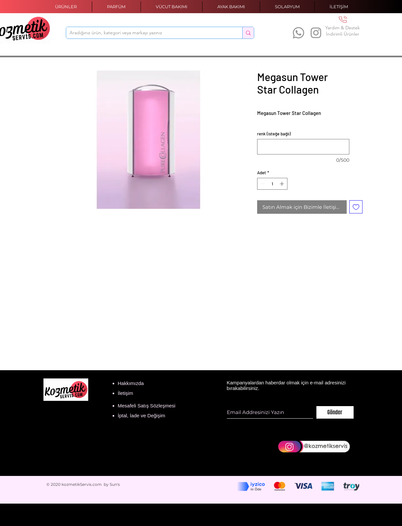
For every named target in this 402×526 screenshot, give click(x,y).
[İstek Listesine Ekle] (356, 207)
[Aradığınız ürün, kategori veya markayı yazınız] (148, 33)
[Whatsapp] (298, 33)
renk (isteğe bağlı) (274, 133)
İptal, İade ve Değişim (141, 415)
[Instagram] (316, 33)
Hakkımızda (131, 383)
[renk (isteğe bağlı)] (303, 147)
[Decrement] (262, 183)
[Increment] (282, 183)
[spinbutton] (272, 183)
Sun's (115, 484)
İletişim (125, 393)
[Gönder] (335, 412)
